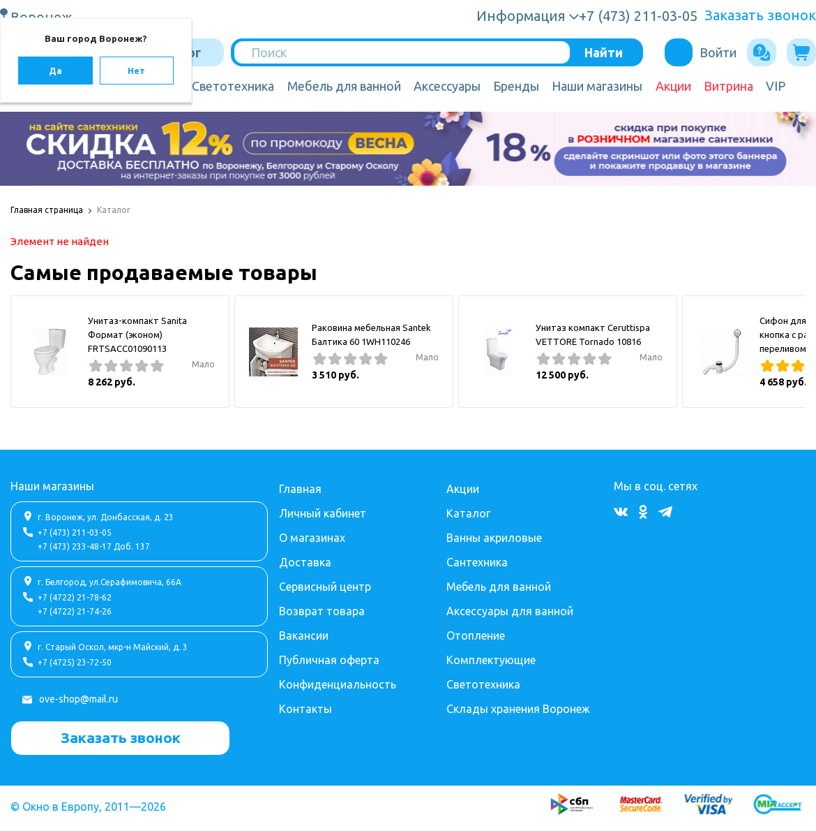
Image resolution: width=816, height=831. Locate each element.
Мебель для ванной (344, 86)
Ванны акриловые (494, 537)
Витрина (728, 86)
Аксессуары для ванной (509, 611)
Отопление (475, 635)
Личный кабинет (322, 513)
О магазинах (312, 537)
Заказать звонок (760, 15)
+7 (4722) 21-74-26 (75, 611)
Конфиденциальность (337, 684)
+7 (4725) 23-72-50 (75, 662)
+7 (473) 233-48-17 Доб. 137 (94, 546)
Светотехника (233, 86)
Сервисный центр (325, 586)
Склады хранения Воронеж (518, 709)
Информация (521, 16)
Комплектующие (491, 660)
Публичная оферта (329, 660)
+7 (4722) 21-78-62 (75, 597)
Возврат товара (322, 611)
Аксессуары (447, 86)
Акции (673, 86)
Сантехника (477, 562)
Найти (603, 52)
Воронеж (43, 16)
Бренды (516, 86)
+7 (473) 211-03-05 (75, 532)
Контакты (305, 709)
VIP (775, 86)
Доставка (305, 562)
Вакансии (303, 635)
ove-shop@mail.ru (78, 699)
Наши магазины (597, 86)
